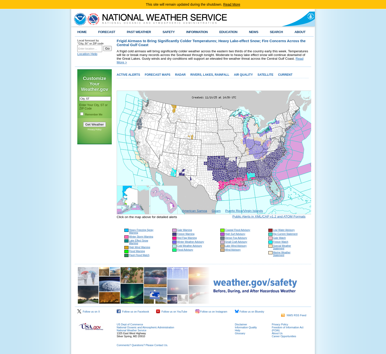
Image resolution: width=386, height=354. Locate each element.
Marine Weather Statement (281, 254)
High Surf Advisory (235, 234)
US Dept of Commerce (130, 324)
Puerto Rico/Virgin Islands (244, 211)
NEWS (253, 32)
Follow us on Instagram (211, 311)
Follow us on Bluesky (249, 311)
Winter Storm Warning (141, 236)
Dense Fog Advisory (236, 238)
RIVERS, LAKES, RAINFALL (209, 74)
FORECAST (106, 32)
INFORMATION (197, 32)
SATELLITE (265, 74)
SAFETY (168, 32)
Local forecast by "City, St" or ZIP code (90, 42)
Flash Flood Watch (139, 255)
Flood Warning (137, 251)
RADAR (180, 74)
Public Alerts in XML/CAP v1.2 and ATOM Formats (269, 216)
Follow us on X (88, 311)
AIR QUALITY (243, 74)
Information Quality (246, 327)
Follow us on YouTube (171, 311)
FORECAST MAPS (157, 74)
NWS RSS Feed (293, 315)
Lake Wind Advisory (236, 245)
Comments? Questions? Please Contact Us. (142, 345)
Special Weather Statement (282, 247)
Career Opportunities (284, 336)
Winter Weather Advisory (190, 242)
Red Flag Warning (187, 238)
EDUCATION (228, 32)
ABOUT (300, 32)
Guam (216, 211)
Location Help (87, 54)
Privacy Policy (94, 129)
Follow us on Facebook (133, 311)
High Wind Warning (139, 247)
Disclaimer (241, 324)
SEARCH (276, 32)
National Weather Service (131, 330)
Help (237, 330)
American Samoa (194, 211)
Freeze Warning (185, 234)
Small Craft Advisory (236, 242)
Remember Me (93, 114)
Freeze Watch (280, 242)
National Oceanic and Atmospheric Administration (145, 327)
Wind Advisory (233, 249)
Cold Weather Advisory (189, 245)
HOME (82, 32)
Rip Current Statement (285, 234)
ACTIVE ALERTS (128, 74)
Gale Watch (279, 238)
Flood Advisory (185, 249)
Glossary (240, 333)
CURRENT (285, 74)
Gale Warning (184, 230)
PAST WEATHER (139, 32)
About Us (277, 333)
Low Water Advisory (284, 230)
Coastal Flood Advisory (237, 230)
